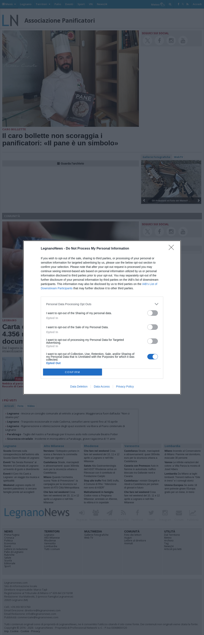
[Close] (172, 249)
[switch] (152, 313)
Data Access (102, 386)
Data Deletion (79, 386)
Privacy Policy (125, 386)
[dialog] (102, 317)
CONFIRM (72, 372)
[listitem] (102, 304)
